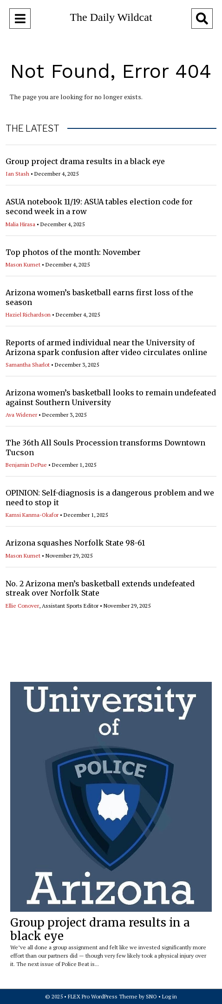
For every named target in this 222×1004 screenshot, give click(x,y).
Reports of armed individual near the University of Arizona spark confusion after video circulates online (106, 347)
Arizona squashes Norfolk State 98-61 (75, 542)
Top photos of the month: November (73, 252)
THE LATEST (32, 128)
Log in (169, 996)
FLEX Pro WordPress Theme (102, 996)
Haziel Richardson (28, 314)
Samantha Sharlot (28, 364)
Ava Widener (21, 414)
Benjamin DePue (26, 464)
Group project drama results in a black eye (85, 161)
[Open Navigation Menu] (20, 18)
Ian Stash (17, 173)
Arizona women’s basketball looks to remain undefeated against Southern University (111, 397)
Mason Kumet (23, 264)
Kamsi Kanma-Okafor (32, 514)
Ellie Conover (22, 605)
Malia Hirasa (20, 224)
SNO (151, 996)
